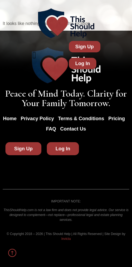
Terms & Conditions (81, 118)
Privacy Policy (37, 118)
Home (10, 118)
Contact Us (73, 129)
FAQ (51, 129)
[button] (34, 55)
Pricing (116, 118)
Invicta (66, 239)
